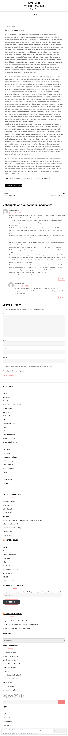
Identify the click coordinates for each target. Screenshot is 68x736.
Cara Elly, (5, 547)
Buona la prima (7, 535)
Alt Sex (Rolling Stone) (9, 653)
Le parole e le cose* (9, 438)
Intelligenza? (6, 483)
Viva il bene (6, 453)
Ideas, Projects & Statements (11, 679)
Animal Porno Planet (9, 509)
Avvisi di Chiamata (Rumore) (11, 664)
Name (5, 340)
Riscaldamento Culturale (10, 457)
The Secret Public (8, 416)
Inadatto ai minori (8, 513)
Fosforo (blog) (11, 540)
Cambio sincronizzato (9, 555)
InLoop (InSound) (8, 682)
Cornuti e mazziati (8, 566)
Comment (6, 314)
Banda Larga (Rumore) (14, 185)
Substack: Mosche (13, 614)
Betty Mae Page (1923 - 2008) (12, 528)
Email (5, 349)
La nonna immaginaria (9, 461)
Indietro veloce (7, 408)
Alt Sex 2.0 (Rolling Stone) (11, 656)
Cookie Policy (34, 733)
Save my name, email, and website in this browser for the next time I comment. (28, 366)
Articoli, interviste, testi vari (11, 660)
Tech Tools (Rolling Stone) (10, 690)
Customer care (7, 531)
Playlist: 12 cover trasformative (12, 625)
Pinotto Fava (6, 558)
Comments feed (7, 721)
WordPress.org (7, 725)
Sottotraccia (6, 431)
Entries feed (6, 718)
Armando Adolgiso (8, 581)
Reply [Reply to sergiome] (62, 297)
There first (6, 516)
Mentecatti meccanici (9, 423)
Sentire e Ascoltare (8, 628)
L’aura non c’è (7, 397)
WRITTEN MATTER (34, 6)
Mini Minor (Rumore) (9, 686)
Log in (4, 714)
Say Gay (5, 472)
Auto (4, 420)
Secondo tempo (7, 446)
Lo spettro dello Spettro (10, 442)
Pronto (5, 427)
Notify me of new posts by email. (15, 371)
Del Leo (5, 562)
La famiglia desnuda (9, 501)
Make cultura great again (10, 569)
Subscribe (11, 602)
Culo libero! (6, 450)
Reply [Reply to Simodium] (62, 279)
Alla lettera (6, 412)
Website (5, 358)
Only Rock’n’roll (7, 479)
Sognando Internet (8, 468)
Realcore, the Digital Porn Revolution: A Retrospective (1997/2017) (23, 520)
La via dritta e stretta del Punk (12, 405)
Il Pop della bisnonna (9, 435)
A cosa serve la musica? (10, 524)
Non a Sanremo (7, 573)
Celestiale (5, 577)
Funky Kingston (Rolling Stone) (12, 675)
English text (6, 671)
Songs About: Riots (8, 621)
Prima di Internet (8, 465)
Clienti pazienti (7, 401)
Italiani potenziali (8, 476)
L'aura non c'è (7, 505)
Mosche (5, 393)
